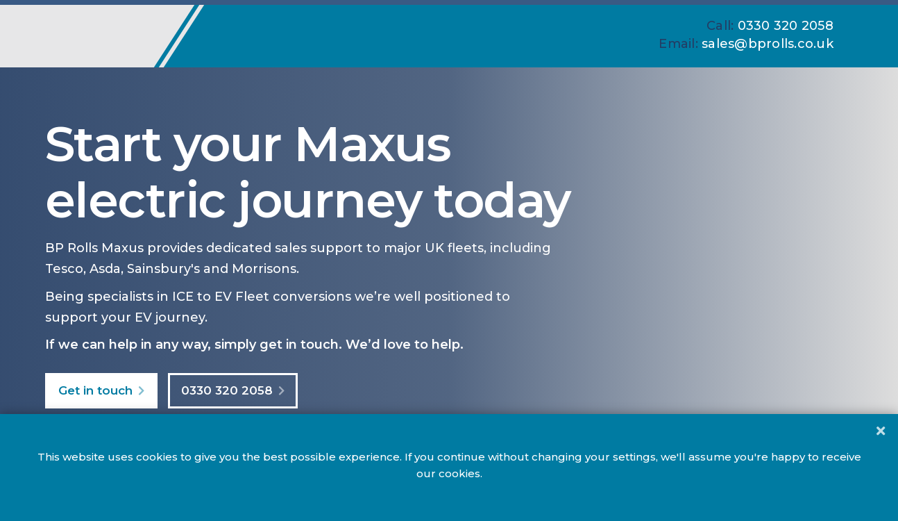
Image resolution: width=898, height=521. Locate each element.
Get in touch (95, 390)
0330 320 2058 (227, 390)
